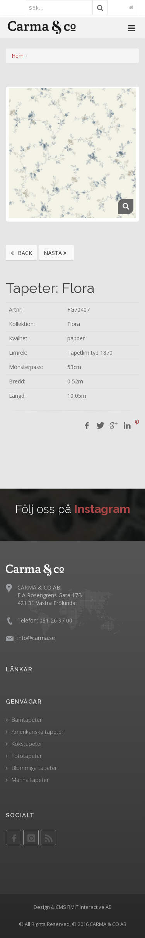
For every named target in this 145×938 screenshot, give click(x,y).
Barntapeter (27, 719)
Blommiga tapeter (34, 768)
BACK (21, 253)
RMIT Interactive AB (89, 906)
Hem (18, 55)
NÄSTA (56, 253)
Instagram (102, 509)
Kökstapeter (27, 743)
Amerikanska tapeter (37, 731)
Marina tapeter (30, 780)
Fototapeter (27, 755)
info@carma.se (36, 638)
